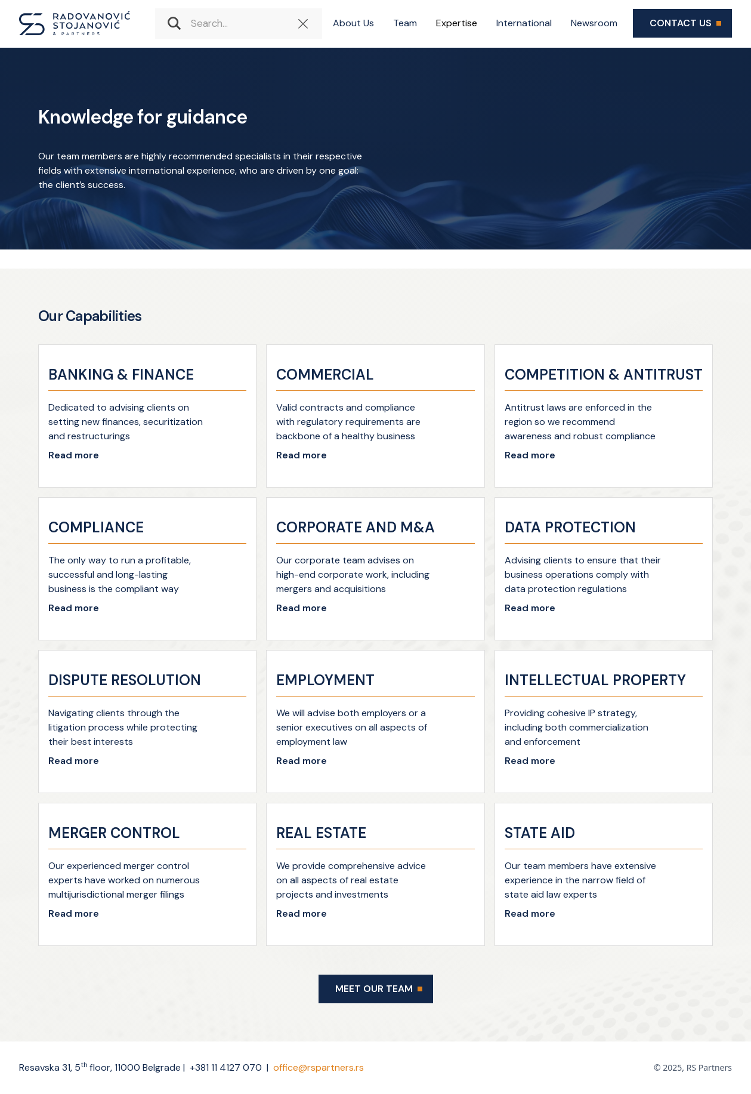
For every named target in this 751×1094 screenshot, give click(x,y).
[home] (74, 23)
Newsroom (594, 23)
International (524, 23)
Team (405, 23)
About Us (353, 23)
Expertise (456, 23)
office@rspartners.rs (318, 1067)
